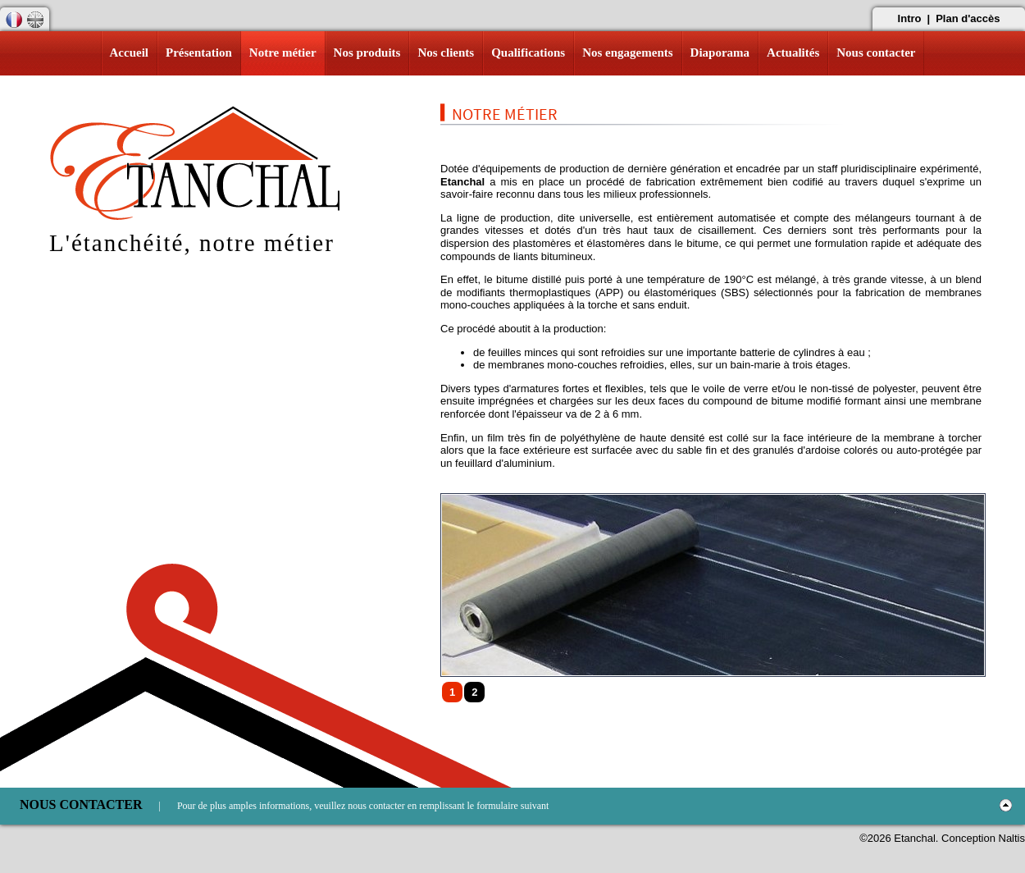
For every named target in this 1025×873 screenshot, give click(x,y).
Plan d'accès (968, 18)
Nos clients (445, 52)
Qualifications (528, 52)
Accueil (129, 52)
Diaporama (720, 52)
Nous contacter (875, 52)
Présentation (199, 52)
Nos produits (367, 52)
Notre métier (283, 52)
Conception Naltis (983, 838)
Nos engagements (627, 52)
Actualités (793, 52)
